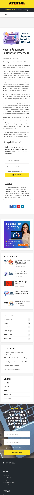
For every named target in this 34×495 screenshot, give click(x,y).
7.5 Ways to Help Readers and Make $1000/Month (14, 328)
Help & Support (7, 452)
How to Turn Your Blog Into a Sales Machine (22, 267)
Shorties (6, 298)
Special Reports (8, 294)
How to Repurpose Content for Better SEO (15, 337)
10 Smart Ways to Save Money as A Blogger (22, 248)
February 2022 (8, 369)
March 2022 (7, 365)
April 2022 (6, 362)
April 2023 (6, 358)
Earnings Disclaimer (8, 455)
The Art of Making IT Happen (21, 258)
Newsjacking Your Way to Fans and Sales (22, 277)
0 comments (15, 58)
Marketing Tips (8, 309)
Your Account (6, 450)
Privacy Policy (6, 460)
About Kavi (6, 470)
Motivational (7, 313)
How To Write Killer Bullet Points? (13, 344)
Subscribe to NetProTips (17, 10)
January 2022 (7, 373)
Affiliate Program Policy (9, 457)
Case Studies (7, 302)
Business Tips (8, 306)
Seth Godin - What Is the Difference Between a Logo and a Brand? (22, 237)
